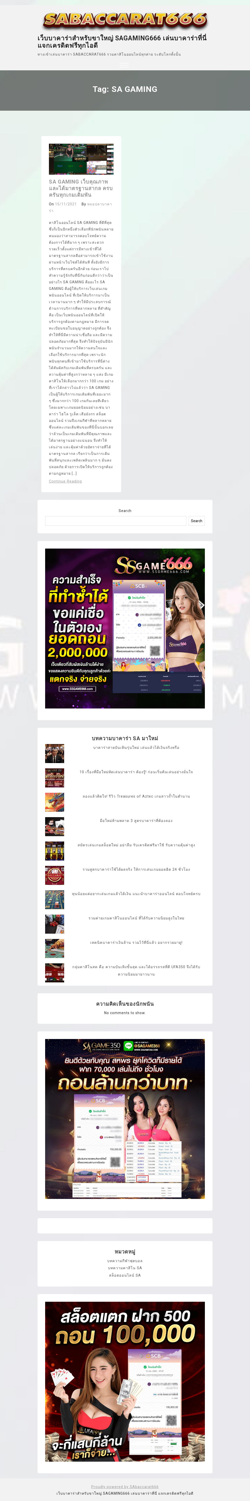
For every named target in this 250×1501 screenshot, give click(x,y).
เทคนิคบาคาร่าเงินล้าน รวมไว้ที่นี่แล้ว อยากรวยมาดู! (136, 943)
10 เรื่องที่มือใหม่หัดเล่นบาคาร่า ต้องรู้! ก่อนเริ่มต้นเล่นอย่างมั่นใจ (136, 772)
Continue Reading (65, 481)
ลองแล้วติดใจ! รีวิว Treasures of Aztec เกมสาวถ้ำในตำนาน (136, 796)
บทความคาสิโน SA (125, 1267)
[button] (124, 65)
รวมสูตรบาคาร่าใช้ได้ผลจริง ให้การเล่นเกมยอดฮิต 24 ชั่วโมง (136, 869)
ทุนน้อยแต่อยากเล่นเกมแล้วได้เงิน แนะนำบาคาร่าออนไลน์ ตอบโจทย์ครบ (136, 894)
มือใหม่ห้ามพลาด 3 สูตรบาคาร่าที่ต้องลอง (136, 821)
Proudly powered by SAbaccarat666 (125, 1486)
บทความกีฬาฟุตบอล (125, 1260)
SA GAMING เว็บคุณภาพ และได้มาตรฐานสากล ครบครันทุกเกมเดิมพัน (81, 188)
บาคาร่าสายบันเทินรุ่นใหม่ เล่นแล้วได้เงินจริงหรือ (136, 748)
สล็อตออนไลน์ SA (125, 1275)
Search (125, 511)
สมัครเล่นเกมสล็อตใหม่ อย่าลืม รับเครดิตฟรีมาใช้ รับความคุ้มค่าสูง (136, 845)
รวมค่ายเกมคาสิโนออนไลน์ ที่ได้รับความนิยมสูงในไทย (136, 918)
